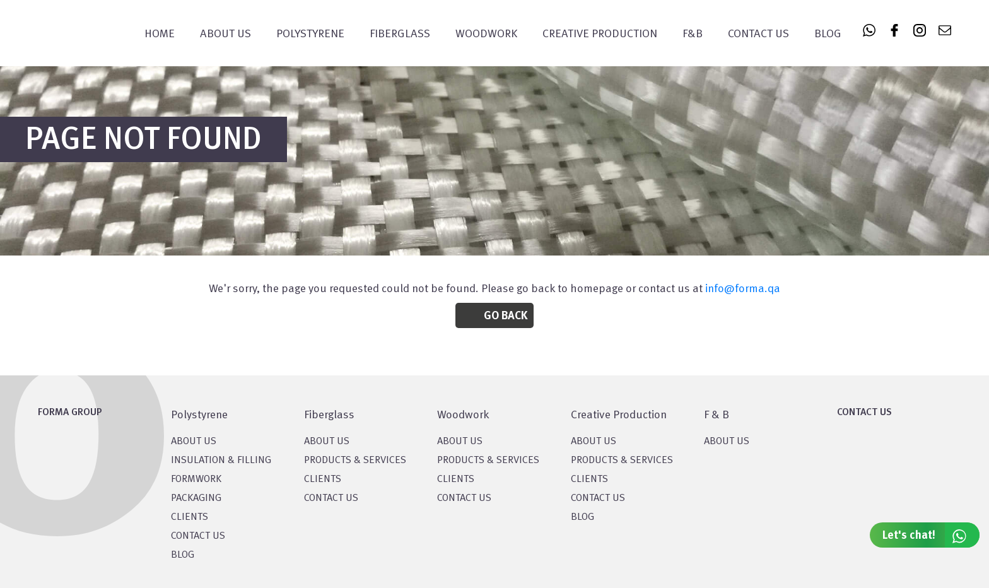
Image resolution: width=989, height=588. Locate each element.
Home (159, 34)
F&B (692, 34)
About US (193, 442)
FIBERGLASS (400, 34)
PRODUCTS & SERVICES (355, 461)
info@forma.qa (742, 289)
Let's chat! (931, 535)
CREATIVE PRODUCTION (599, 34)
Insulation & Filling (221, 461)
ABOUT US (726, 442)
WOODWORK (486, 34)
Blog (827, 34)
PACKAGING (196, 498)
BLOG (182, 555)
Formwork (196, 479)
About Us (225, 34)
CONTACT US (198, 536)
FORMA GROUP (70, 413)
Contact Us (758, 34)
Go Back (505, 316)
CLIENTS (189, 517)
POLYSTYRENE (310, 34)
